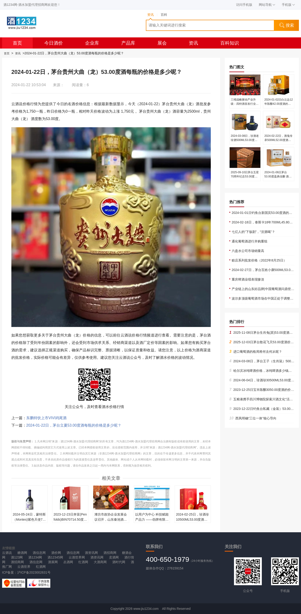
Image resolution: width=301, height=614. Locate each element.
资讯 (193, 43)
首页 (17, 43)
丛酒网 (68, 562)
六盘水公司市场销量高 (248, 251)
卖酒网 (114, 557)
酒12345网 (55, 557)
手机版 (288, 5)
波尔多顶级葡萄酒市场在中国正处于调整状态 (264, 298)
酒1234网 (35, 557)
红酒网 (83, 562)
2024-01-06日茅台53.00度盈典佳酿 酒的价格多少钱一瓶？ (277, 176)
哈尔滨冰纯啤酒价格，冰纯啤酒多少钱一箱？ (263, 370)
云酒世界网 (77, 557)
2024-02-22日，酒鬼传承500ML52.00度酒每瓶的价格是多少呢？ (278, 140)
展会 (162, 43)
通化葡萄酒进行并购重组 (249, 241)
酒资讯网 (91, 553)
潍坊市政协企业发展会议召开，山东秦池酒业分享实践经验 (110, 519)
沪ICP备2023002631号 (33, 572)
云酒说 (7, 553)
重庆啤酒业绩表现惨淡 (248, 279)
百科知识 (229, 43)
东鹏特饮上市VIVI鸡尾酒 (46, 418)
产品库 (128, 43)
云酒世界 (23, 566)
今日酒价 (53, 43)
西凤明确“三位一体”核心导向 (252, 418)
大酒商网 (100, 562)
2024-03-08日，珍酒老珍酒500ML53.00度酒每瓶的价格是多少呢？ (245, 140)
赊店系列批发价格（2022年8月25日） (259, 260)
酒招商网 (109, 553)
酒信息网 (39, 553)
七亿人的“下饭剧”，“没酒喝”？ (253, 232)
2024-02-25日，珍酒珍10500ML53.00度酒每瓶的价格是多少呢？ (192, 519)
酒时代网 (118, 562)
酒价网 (56, 553)
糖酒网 (22, 553)
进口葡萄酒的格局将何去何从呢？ (255, 351)
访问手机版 (244, 5)
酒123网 (17, 557)
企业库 (92, 43)
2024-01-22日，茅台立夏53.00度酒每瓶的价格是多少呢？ (73, 425)
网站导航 (267, 5)
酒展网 (53, 562)
